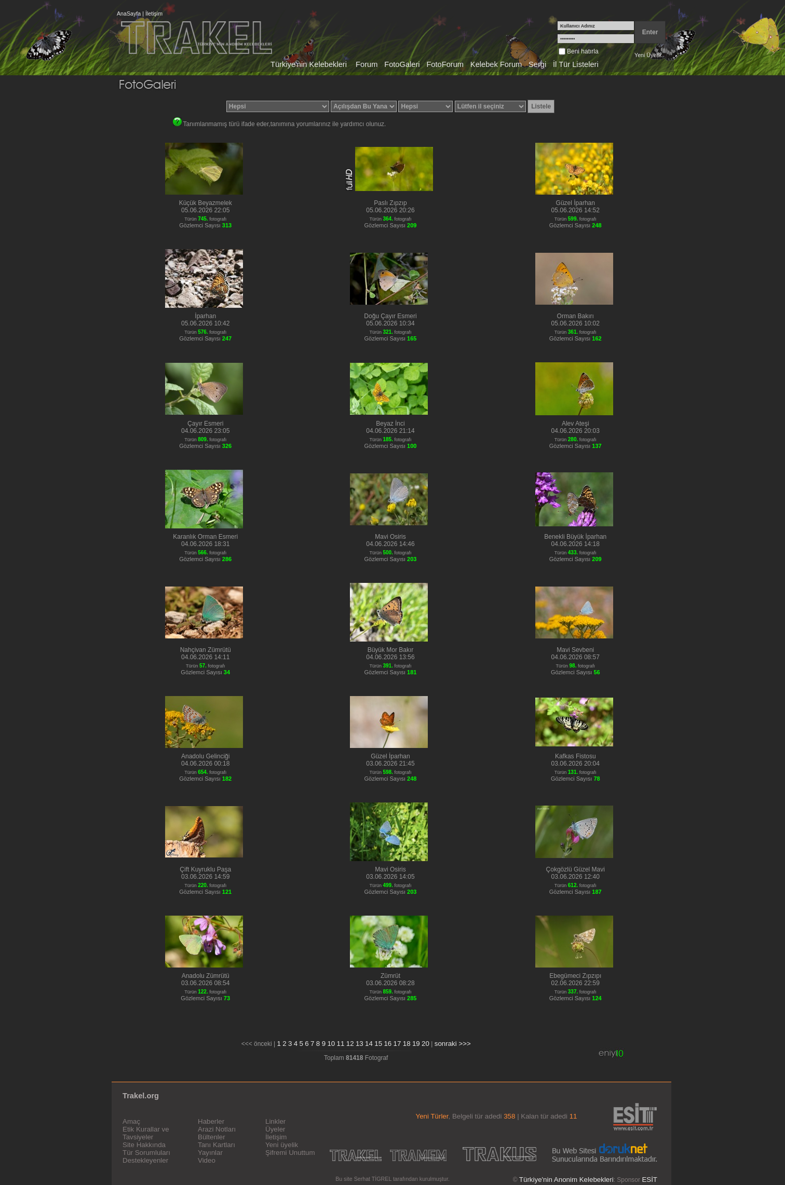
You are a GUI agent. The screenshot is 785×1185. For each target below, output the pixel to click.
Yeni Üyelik (647, 55)
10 (331, 1043)
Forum (366, 64)
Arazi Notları (217, 1129)
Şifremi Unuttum (290, 1152)
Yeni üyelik (281, 1145)
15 (378, 1043)
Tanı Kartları (216, 1145)
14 (369, 1043)
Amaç (131, 1121)
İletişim (154, 13)
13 (359, 1043)
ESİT (649, 1179)
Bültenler (211, 1137)
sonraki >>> (453, 1043)
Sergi (537, 64)
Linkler (275, 1121)
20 (425, 1043)
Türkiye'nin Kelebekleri (308, 64)
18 (407, 1043)
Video (206, 1160)
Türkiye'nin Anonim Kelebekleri (566, 1179)
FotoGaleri (401, 64)
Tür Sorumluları (146, 1152)
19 (416, 1043)
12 (350, 1043)
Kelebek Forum (496, 64)
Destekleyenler (145, 1160)
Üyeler (275, 1129)
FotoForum (445, 64)
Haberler (211, 1121)
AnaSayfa (129, 13)
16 (387, 1043)
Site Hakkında (144, 1145)
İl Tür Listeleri (576, 64)
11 (341, 1043)
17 (397, 1043)
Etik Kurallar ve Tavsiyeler (146, 1133)
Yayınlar (210, 1152)
